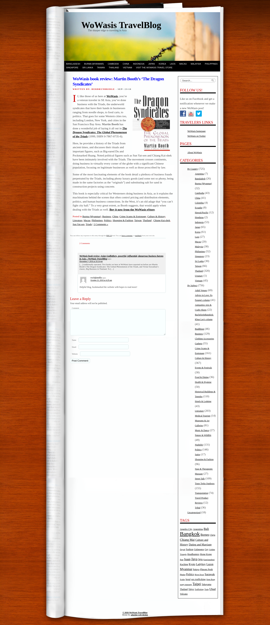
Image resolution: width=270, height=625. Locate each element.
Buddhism (199, 329)
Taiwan (101, 67)
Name (74, 345)
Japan (151, 64)
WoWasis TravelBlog (121, 25)
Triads (89, 224)
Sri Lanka (87, 67)
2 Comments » (101, 224)
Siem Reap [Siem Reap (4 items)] (210, 579)
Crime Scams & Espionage (132, 216)
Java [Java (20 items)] (194, 559)
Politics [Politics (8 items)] (190, 574)
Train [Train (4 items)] (206, 589)
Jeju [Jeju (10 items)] (200, 559)
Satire (197, 454)
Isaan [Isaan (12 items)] (187, 559)
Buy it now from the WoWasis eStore (132, 209)
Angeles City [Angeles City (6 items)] (186, 529)
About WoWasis (195, 152)
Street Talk (200, 478)
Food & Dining (202, 377)
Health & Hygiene (203, 382)
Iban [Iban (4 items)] (182, 560)
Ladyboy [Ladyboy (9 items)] (201, 564)
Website (75, 358)
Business (106, 216)
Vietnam (127, 67)
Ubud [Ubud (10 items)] (212, 589)
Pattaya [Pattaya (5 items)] (196, 569)
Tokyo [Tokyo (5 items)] (191, 589)
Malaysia (196, 64)
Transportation (201, 493)
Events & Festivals (203, 367)
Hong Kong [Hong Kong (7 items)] (206, 554)
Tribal (197, 507)
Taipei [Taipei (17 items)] (197, 584)
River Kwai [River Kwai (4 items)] (199, 575)
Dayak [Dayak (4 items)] (182, 549)
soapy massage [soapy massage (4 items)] (186, 584)
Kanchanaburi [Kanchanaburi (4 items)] (209, 560)
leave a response (127, 236)
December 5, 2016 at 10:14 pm (91, 261)
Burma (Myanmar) (94, 64)
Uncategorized (194, 512)
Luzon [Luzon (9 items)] (209, 564)
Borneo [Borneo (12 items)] (204, 534)
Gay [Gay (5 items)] (206, 549)
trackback (138, 236)
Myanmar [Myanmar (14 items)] (186, 569)
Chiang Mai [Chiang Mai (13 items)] (187, 540)
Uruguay (199, 276)
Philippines (211, 64)
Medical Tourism (202, 415)
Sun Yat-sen (79, 224)
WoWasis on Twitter (197, 136)
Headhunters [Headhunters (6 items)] (193, 554)
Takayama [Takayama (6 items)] (206, 584)
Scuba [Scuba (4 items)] (182, 579)
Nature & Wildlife (203, 435)
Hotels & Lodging (203, 401)
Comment (75, 308)
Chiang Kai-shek (161, 220)
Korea (162, 64)
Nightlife (199, 444)
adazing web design (139, 615)
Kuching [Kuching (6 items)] (184, 564)
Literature (77, 220)
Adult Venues (201, 290)
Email (74, 351)
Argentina (199, 174)
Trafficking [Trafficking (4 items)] (199, 589)
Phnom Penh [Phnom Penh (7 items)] (206, 569)
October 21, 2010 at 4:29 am (101, 280)
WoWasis (112, 96)
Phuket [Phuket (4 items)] (183, 575)
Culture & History (156, 216)
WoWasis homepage (197, 131)
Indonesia (139, 64)
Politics (108, 220)
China (126, 64)
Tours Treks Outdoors (205, 483)
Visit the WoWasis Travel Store (154, 67)
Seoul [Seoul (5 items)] (187, 579)
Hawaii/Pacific (201, 212)
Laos (172, 64)
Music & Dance (202, 430)
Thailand (114, 67)
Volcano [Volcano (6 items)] (184, 594)
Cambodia (113, 64)
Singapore (72, 67)
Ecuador (198, 207)
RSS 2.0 (109, 236)
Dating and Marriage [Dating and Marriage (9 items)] (200, 544)
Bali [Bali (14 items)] (206, 529)
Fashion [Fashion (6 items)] (189, 549)
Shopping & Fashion (123, 220)
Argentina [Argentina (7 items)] (198, 529)
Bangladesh (73, 64)
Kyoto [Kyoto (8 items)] (192, 564)
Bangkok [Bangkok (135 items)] (190, 534)
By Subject (192, 285)
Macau (183, 64)
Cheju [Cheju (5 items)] (212, 535)
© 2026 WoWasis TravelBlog (134, 612)
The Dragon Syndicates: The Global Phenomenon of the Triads (100, 132)
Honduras (199, 217)
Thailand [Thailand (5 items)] (184, 589)
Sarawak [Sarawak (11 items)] (210, 574)
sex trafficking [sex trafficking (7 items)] (198, 579)
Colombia (199, 203)
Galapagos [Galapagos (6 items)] (199, 549)
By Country (193, 169)
